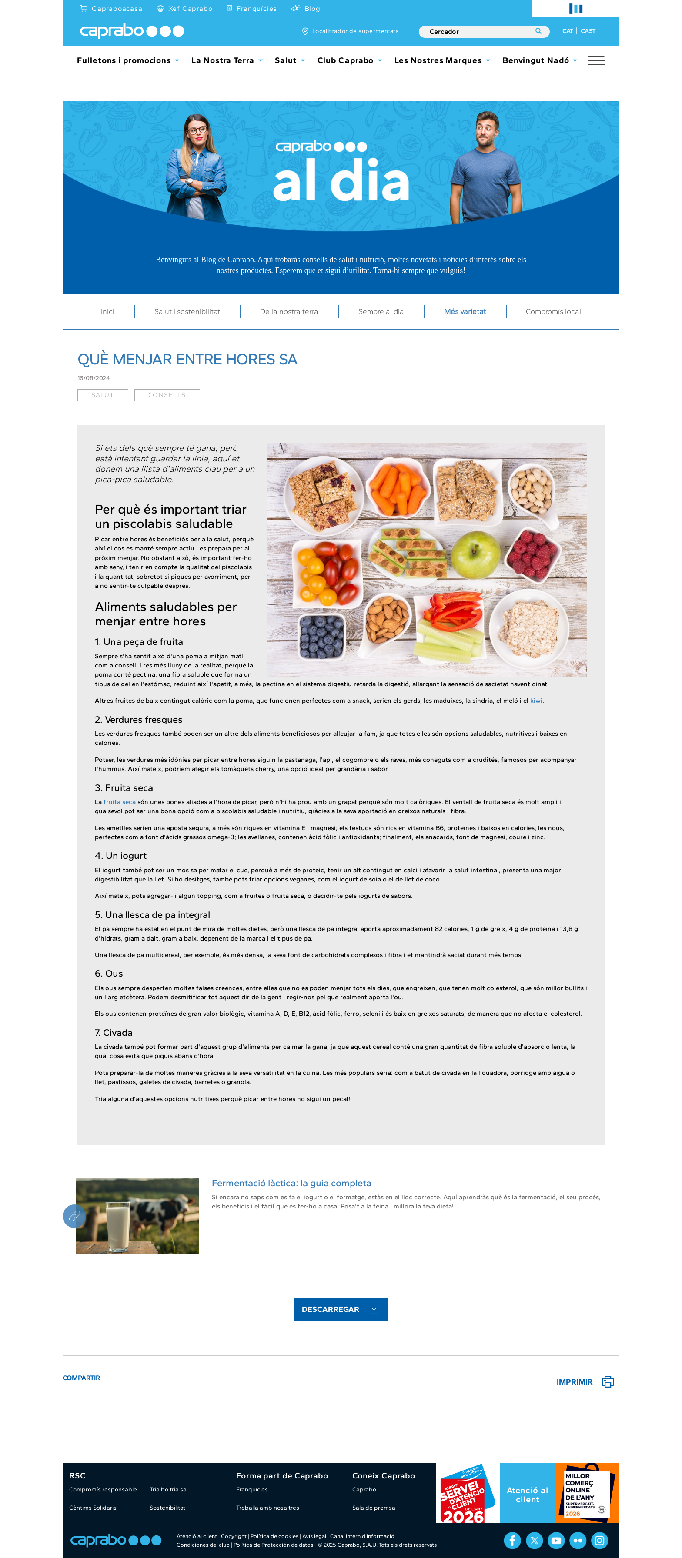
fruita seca (120, 802)
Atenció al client (527, 1495)
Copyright (234, 1536)
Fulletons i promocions (124, 60)
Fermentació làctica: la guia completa (291, 1183)
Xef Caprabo (190, 8)
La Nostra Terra (222, 60)
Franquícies (257, 8)
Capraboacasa (117, 8)
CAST (588, 31)
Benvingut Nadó (535, 60)
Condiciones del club (203, 1544)
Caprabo (364, 1489)
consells (167, 395)
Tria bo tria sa (168, 1489)
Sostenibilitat (167, 1507)
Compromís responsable (103, 1489)
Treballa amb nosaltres (267, 1507)
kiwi (536, 700)
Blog (312, 8)
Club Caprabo (346, 60)
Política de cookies (274, 1536)
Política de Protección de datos (273, 1544)
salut (102, 395)
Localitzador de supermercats (355, 31)
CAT (567, 31)
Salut (286, 60)
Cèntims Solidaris (93, 1507)
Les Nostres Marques (438, 60)
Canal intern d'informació (362, 1536)
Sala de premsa (373, 1507)
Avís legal (314, 1536)
